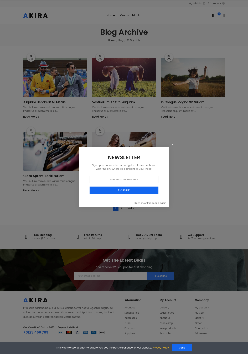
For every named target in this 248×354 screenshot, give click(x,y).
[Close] (172, 143)
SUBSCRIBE (124, 190)
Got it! (182, 347)
